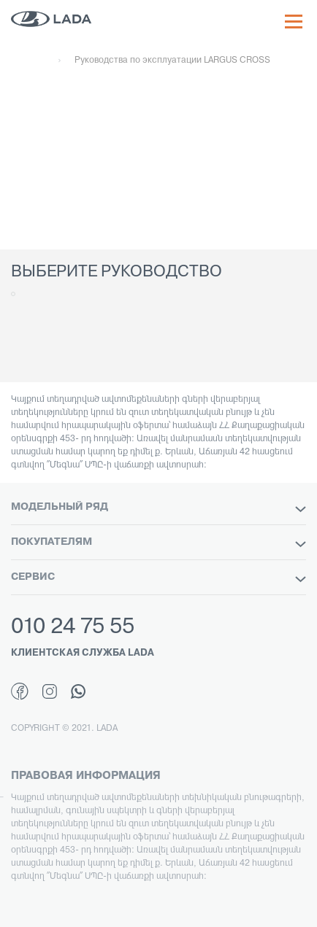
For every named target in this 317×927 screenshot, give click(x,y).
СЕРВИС (158, 578)
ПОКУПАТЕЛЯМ (158, 543)
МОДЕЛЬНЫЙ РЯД (158, 508)
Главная (28, 60)
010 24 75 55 (72, 627)
